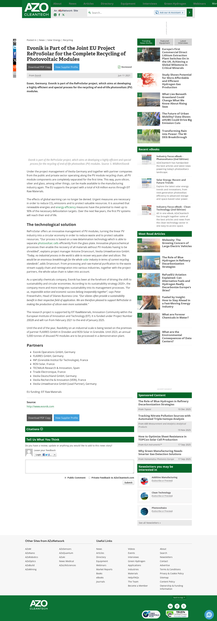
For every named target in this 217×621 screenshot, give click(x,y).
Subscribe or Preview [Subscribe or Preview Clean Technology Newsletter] (162, 485)
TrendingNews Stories (146, 41)
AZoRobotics (31, 546)
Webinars (101, 554)
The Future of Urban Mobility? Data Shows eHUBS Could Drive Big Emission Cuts (175, 111)
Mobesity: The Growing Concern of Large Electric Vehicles (177, 236)
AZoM (28, 538)
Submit (128, 482)
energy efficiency (66, 207)
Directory (101, 546)
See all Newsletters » (150, 512)
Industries (133, 558)
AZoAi (62, 546)
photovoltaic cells (48, 243)
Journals (100, 570)
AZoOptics (30, 550)
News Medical (66, 550)
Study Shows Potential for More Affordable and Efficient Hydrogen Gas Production (176, 76)
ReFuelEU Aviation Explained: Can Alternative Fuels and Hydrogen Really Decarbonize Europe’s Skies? (175, 275)
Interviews (133, 546)
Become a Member (138, 574)
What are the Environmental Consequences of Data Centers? (175, 328)
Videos (131, 538)
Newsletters (166, 546)
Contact (164, 550)
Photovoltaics (159, 497)
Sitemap (164, 566)
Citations (34, 429)
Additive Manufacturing (164, 466)
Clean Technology (161, 481)
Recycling (68, 40)
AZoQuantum (66, 542)
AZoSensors (65, 538)
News (42, 40)
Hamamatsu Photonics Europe (159, 448)
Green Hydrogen (136, 550)
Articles (100, 542)
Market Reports (104, 558)
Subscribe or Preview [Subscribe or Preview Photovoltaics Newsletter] (162, 500)
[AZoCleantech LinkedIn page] (55, 15)
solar (86, 259)
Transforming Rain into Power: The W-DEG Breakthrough (176, 127)
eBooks (100, 566)
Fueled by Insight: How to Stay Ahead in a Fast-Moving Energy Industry (176, 291)
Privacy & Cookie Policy (172, 562)
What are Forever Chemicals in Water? (174, 307)
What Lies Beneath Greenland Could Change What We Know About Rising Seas (177, 94)
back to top (179, 586)
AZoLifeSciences (67, 554)
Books (99, 562)
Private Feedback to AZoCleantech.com (113, 477)
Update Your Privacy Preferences (49, 616)
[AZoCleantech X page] (183, 595)
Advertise (165, 554)
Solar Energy (54, 40)
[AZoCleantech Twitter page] (63, 15)
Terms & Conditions (170, 558)
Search (163, 542)
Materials (133, 562)
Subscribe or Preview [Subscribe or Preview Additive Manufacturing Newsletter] (162, 469)
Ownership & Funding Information (171, 576)
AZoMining (30, 558)
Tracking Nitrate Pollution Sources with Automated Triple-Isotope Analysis (161, 408)
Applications (134, 554)
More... (188, 3)
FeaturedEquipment (164, 41)
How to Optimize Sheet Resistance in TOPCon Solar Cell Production (160, 428)
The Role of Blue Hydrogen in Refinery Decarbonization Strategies (174, 255)
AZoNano (30, 542)
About (163, 538)
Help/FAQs (133, 566)
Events (131, 542)
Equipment (102, 550)
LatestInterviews (183, 41)
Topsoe (147, 400)
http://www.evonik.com (40, 406)
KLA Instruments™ (153, 434)
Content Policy (167, 570)
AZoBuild (30, 554)
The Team (133, 570)
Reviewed (126, 66)
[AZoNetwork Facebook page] (59, 15)
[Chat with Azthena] (209, 614)
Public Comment (76, 477)
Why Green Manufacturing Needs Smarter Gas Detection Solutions (163, 442)
